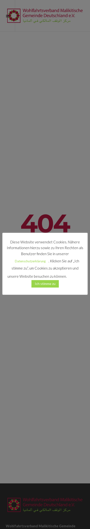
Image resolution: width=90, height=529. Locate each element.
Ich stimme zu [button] (45, 284)
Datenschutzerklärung (30, 261)
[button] (75, 274)
